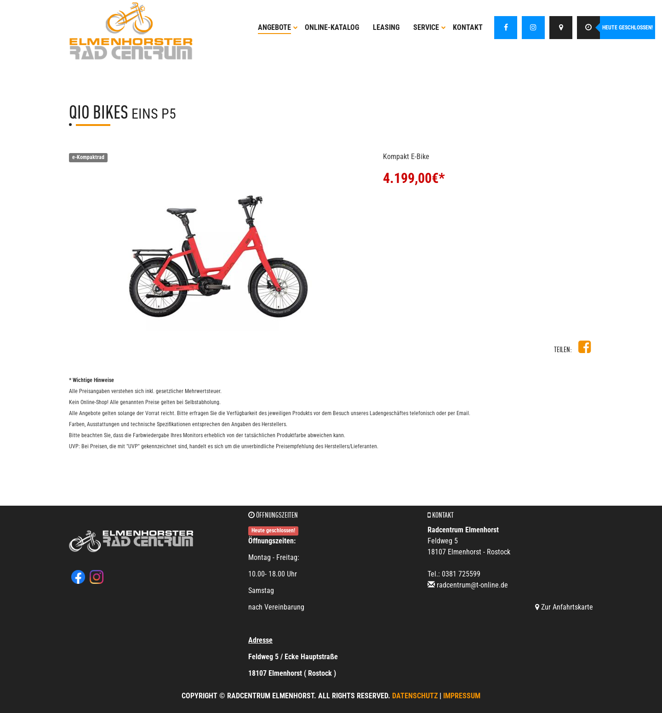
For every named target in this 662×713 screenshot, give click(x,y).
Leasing (386, 27)
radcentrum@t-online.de (472, 585)
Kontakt (468, 27)
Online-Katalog (332, 27)
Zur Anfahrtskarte (564, 607)
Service (429, 27)
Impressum (461, 695)
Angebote (278, 27)
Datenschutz (415, 695)
